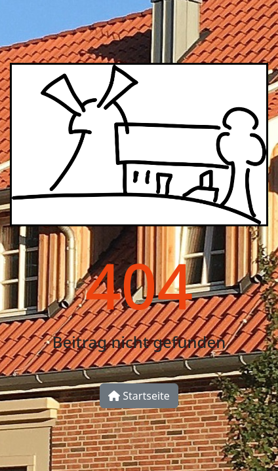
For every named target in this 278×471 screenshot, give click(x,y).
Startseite (139, 396)
